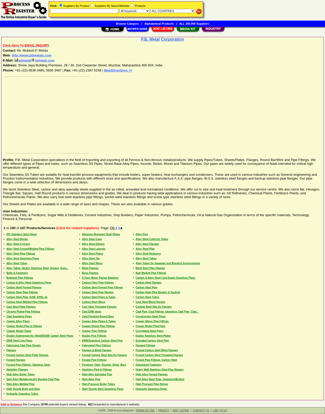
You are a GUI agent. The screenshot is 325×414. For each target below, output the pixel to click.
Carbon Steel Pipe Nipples (97, 292)
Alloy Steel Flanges (147, 244)
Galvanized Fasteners (149, 364)
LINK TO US (220, 410)
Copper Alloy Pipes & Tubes (99, 321)
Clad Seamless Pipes (19, 316)
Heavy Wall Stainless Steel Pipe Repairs (160, 369)
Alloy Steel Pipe (145, 248)
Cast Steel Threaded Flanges (99, 306)
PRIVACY (163, 410)
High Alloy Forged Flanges (152, 374)
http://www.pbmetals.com (32, 55)
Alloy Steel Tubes (146, 258)
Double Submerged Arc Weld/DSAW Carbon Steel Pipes (39, 335)
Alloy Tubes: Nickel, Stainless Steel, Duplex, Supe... (37, 268)
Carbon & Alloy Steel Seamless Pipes (28, 282)
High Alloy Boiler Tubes (20, 374)
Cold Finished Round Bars (98, 316)
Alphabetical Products (159, 23)
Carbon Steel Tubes (147, 297)
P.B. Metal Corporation (162, 39)
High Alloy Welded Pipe (20, 384)
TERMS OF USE (145, 410)
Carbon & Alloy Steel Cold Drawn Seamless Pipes (165, 277)
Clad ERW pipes (92, 311)
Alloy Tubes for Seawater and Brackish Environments (168, 263)
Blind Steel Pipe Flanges (150, 268)
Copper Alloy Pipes (17, 321)
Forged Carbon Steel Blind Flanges (157, 350)
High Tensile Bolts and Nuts (23, 389)
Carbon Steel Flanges (148, 282)
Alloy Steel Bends (17, 239)
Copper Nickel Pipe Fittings (98, 326)
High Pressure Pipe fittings (152, 384)
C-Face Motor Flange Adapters (100, 277)
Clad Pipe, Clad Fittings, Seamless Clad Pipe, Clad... (167, 311)
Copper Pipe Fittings (94, 331)
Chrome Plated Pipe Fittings (23, 311)
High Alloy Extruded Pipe (97, 374)
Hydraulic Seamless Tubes (22, 393)
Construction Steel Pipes (151, 316)
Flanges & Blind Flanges (96, 350)
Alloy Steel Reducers (148, 253)
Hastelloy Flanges (17, 369)
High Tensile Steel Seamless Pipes (103, 389)
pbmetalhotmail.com (34, 60)
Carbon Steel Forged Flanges (24, 287)
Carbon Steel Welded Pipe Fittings (27, 302)
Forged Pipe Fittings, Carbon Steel (156, 360)
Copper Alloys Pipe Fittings (152, 321)
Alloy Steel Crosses (18, 244)
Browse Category (127, 23)
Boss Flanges (90, 273)
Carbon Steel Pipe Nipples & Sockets (158, 292)
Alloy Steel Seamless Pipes (22, 258)
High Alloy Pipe (91, 379)
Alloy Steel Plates (92, 253)
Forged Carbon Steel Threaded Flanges (159, 355)
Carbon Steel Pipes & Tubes (99, 297)
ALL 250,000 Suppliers (194, 23)
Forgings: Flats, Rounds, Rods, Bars (104, 364)
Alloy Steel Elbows (93, 244)
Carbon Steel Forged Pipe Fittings (102, 287)
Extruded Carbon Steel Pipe (152, 340)
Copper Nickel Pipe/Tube (150, 326)
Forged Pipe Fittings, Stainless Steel (28, 364)
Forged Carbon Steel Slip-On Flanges (104, 355)
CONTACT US (201, 410)
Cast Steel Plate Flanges (21, 306)
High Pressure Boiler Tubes (98, 384)
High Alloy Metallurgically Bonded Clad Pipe (33, 379)
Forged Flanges (15, 360)
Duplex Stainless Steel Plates (153, 335)
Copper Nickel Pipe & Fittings (24, 326)
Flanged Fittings (145, 345)
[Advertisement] (155, 113)
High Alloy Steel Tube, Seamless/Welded (160, 379)
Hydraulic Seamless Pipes (151, 389)
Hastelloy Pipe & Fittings (97, 369)
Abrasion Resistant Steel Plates (101, 234)
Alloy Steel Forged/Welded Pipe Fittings (30, 248)
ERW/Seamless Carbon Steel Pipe (102, 340)
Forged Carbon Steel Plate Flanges (27, 355)
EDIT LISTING (181, 410)
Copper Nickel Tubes (18, 331)
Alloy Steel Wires (92, 263)
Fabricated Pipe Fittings (96, 345)
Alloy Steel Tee (91, 258)
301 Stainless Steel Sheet (21, 234)
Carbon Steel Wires (93, 302)
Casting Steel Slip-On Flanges (154, 306)
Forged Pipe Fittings (94, 360)
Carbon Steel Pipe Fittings (22, 292)
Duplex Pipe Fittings (94, 335)
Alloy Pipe (142, 234)
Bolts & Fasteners (17, 273)
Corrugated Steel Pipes (150, 331)
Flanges (11, 350)
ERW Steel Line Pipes (19, 340)
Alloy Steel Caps (92, 239)
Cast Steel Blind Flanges (150, 302)
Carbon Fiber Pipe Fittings (98, 282)
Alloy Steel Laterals (93, 248)
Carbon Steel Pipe (146, 287)
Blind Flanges (90, 268)
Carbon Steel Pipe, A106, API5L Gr (26, 297)
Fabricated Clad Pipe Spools (23, 345)
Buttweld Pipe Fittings (19, 277)
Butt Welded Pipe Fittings (151, 273)
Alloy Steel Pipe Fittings (20, 253)
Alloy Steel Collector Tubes (152, 239)
